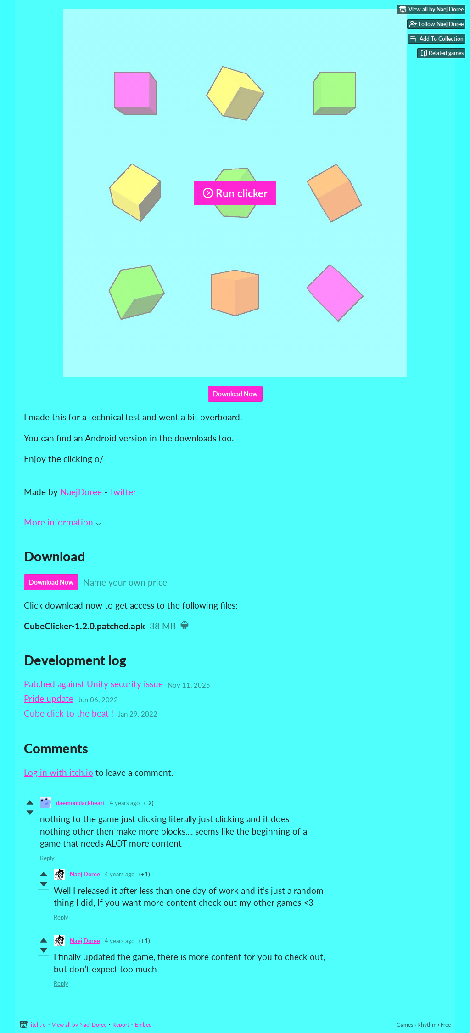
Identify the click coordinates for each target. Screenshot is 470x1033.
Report (120, 1024)
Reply (47, 858)
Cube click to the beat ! (68, 713)
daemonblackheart (80, 803)
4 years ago (125, 803)
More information (62, 522)
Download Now (235, 394)
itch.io (38, 1024)
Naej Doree (85, 874)
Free (446, 1024)
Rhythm (426, 1024)
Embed (143, 1024)
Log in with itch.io (58, 772)
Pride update (48, 698)
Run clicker (235, 192)
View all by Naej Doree (79, 1024)
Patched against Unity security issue (93, 683)
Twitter (122, 491)
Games (405, 1024)
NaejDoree (81, 491)
